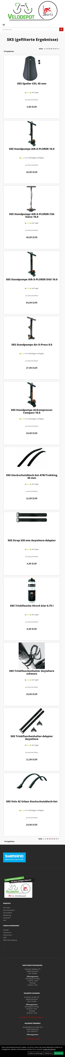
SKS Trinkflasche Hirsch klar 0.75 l (31, 605)
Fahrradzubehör (9, 910)
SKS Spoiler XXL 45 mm (31, 83)
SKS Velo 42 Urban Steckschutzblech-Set (31, 801)
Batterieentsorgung (10, 940)
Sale (4, 920)
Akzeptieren (58, 1053)
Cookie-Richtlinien (49, 1049)
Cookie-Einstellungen (35, 1053)
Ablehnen (48, 1053)
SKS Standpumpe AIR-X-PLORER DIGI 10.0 (31, 279)
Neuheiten (7, 918)
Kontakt (5, 930)
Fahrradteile (7, 913)
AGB (4, 938)
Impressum (7, 932)
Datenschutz (7, 935)
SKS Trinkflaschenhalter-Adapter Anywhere (32, 737)
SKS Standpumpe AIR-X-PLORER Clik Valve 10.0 (31, 215)
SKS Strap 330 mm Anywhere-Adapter (32, 540)
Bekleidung (7, 915)
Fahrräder (6, 908)
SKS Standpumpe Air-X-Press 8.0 (31, 344)
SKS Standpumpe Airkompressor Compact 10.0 (31, 411)
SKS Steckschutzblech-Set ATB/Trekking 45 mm (31, 476)
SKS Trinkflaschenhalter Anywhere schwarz (31, 672)
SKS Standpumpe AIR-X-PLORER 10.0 (31, 149)
